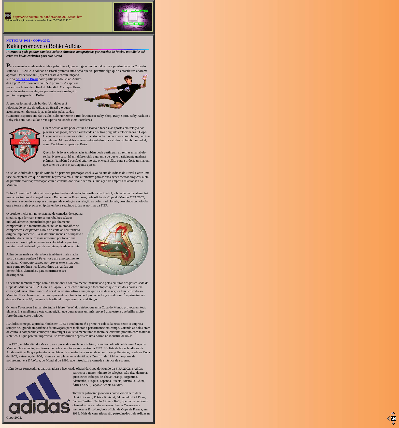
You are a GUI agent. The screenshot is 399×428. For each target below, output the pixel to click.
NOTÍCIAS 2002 (18, 40)
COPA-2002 (41, 40)
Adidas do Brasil (27, 79)
